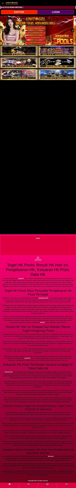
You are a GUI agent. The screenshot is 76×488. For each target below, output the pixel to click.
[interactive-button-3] (19, 62)
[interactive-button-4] (57, 62)
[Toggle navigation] (3, 3)
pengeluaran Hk (43, 298)
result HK (27, 358)
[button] (3, 30)
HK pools (51, 456)
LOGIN (56, 12)
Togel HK (21, 278)
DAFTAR (19, 12)
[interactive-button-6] (57, 74)
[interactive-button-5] (19, 74)
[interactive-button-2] (57, 51)
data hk (42, 322)
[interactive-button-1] (19, 51)
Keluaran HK (8, 372)
